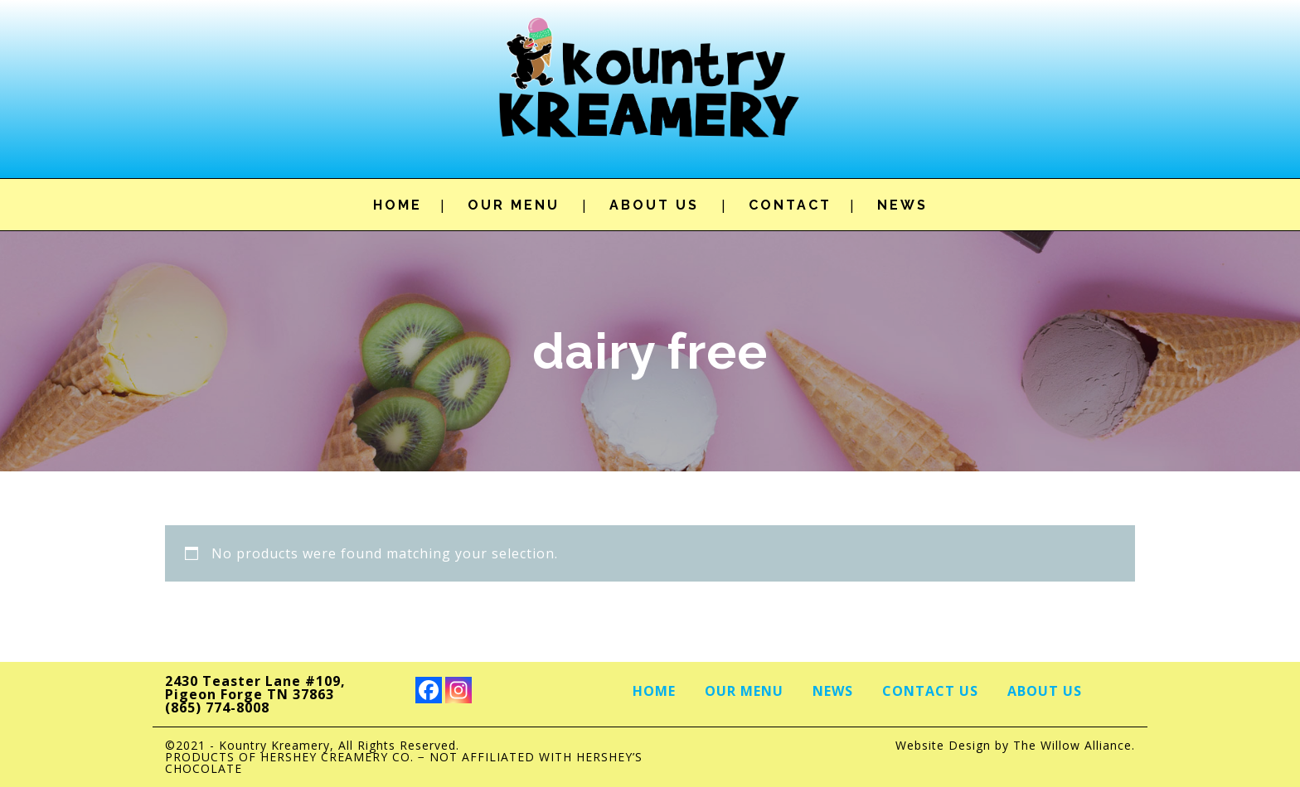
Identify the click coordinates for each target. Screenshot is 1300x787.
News (832, 691)
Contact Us (930, 691)
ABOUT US (654, 205)
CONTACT (790, 205)
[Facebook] (428, 690)
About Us (1044, 691)
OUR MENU (514, 205)
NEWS (902, 205)
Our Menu (744, 691)
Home (654, 691)
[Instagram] (458, 690)
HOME (397, 205)
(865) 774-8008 (217, 707)
